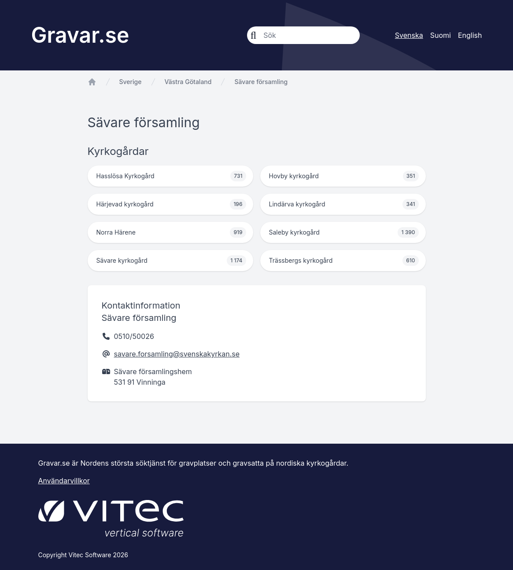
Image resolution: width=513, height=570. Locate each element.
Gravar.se (80, 35)
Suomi (440, 35)
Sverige (130, 81)
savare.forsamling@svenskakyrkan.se (177, 353)
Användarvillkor (64, 480)
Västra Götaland (188, 81)
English (470, 35)
